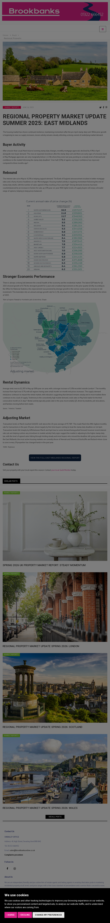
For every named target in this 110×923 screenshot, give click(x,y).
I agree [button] (11, 915)
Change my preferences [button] (48, 915)
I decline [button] (25, 915)
